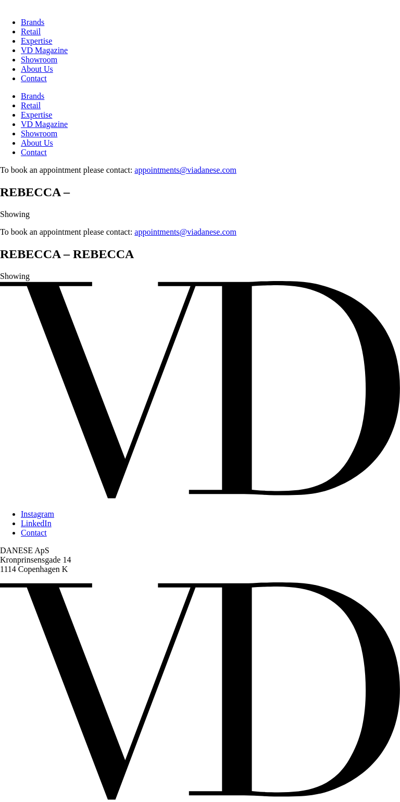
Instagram (37, 514)
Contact (34, 78)
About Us (37, 69)
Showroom (39, 59)
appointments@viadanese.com (185, 170)
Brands (32, 22)
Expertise (36, 40)
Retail (31, 31)
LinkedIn (36, 523)
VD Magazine (44, 50)
